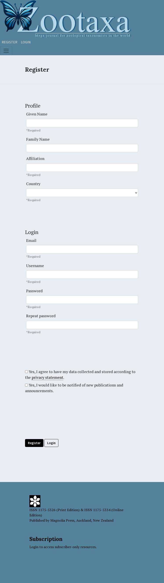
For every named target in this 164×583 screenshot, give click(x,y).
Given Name (36, 114)
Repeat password (41, 315)
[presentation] (58, 426)
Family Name (38, 139)
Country (33, 183)
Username (35, 265)
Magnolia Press (62, 520)
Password (34, 290)
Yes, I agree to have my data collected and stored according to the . (80, 374)
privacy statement (47, 377)
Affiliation (35, 158)
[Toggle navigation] (6, 50)
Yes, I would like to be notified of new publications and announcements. (74, 388)
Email (31, 240)
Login (26, 42)
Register (9, 42)
